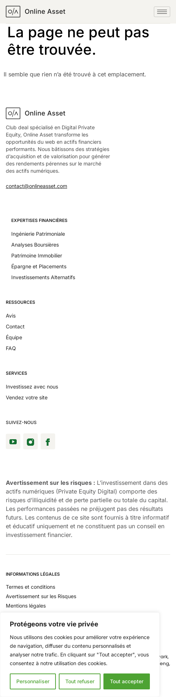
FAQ (11, 348)
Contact (15, 326)
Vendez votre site (27, 397)
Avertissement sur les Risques (41, 596)
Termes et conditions (30, 587)
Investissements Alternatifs (43, 277)
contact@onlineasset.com (36, 186)
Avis (11, 315)
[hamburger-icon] (162, 12)
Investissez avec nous (32, 386)
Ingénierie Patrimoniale (38, 234)
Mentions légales (26, 605)
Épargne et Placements (38, 266)
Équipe (14, 337)
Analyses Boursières (35, 245)
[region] (80, 654)
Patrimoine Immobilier (36, 255)
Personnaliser (32, 681)
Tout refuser (79, 681)
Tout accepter (126, 681)
